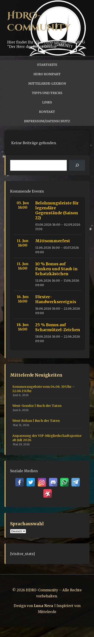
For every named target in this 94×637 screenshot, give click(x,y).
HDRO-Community (38, 22)
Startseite (47, 65)
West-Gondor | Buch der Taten (36, 406)
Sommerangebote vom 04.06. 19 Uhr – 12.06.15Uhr (43, 389)
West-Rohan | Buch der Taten (36, 421)
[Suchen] (77, 165)
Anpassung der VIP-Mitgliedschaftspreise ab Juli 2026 (46, 438)
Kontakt (47, 112)
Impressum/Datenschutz (47, 121)
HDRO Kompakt (47, 74)
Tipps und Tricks (47, 93)
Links (47, 102)
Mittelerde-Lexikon (47, 84)
